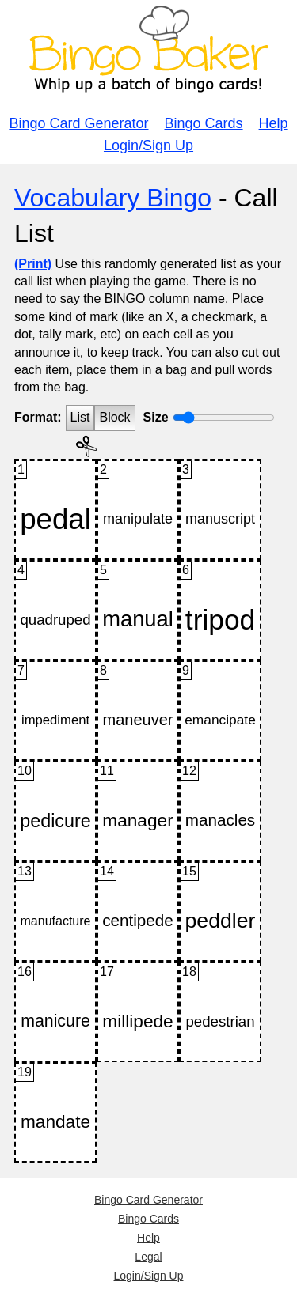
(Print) (32, 263)
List (80, 417)
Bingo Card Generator (78, 123)
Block (114, 417)
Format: (38, 417)
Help (273, 123)
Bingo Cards (204, 123)
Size (156, 417)
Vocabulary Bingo (112, 197)
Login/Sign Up (148, 145)
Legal (148, 1256)
